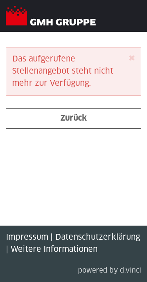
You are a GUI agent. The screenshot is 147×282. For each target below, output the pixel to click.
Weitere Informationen (54, 249)
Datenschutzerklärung (97, 237)
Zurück (73, 118)
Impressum (27, 237)
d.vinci (130, 271)
